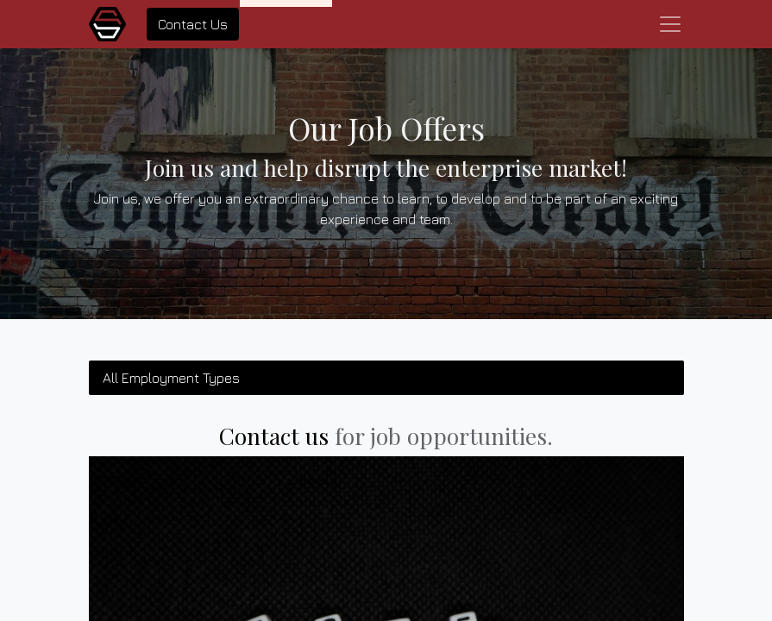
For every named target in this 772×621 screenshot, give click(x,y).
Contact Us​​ (193, 24)
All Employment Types (171, 378)
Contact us (274, 436)
